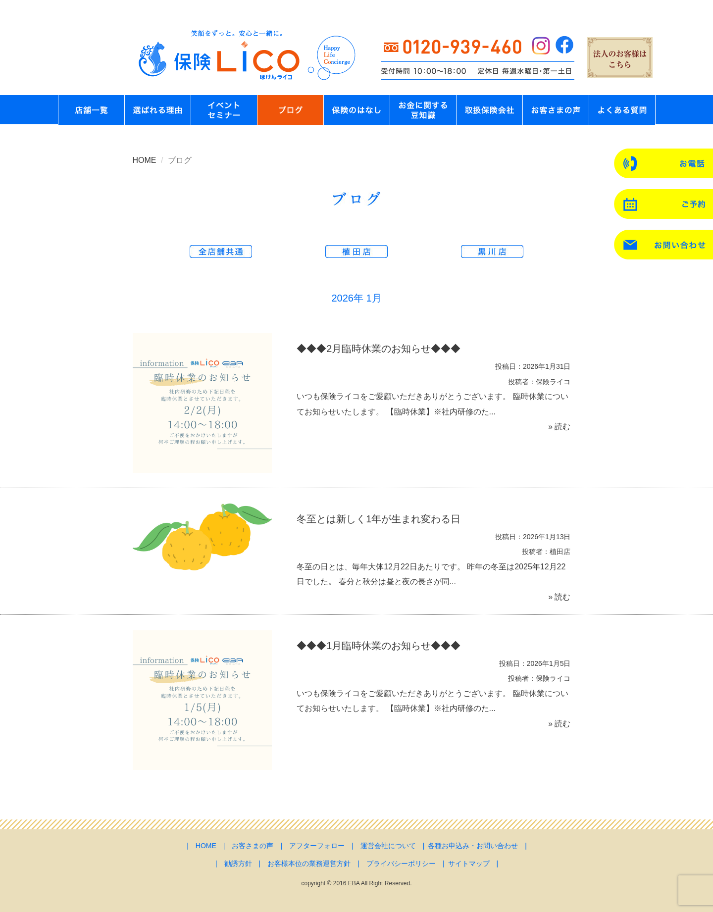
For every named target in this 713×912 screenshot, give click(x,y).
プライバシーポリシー (401, 863)
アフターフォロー (317, 846)
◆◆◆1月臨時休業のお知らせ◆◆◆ (378, 645)
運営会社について (388, 846)
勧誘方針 (238, 863)
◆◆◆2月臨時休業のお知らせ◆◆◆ (378, 348)
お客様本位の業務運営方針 (309, 863)
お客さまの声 (252, 846)
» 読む (559, 426)
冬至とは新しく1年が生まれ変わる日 (378, 518)
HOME (144, 160)
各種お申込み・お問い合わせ (473, 846)
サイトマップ (469, 863)
